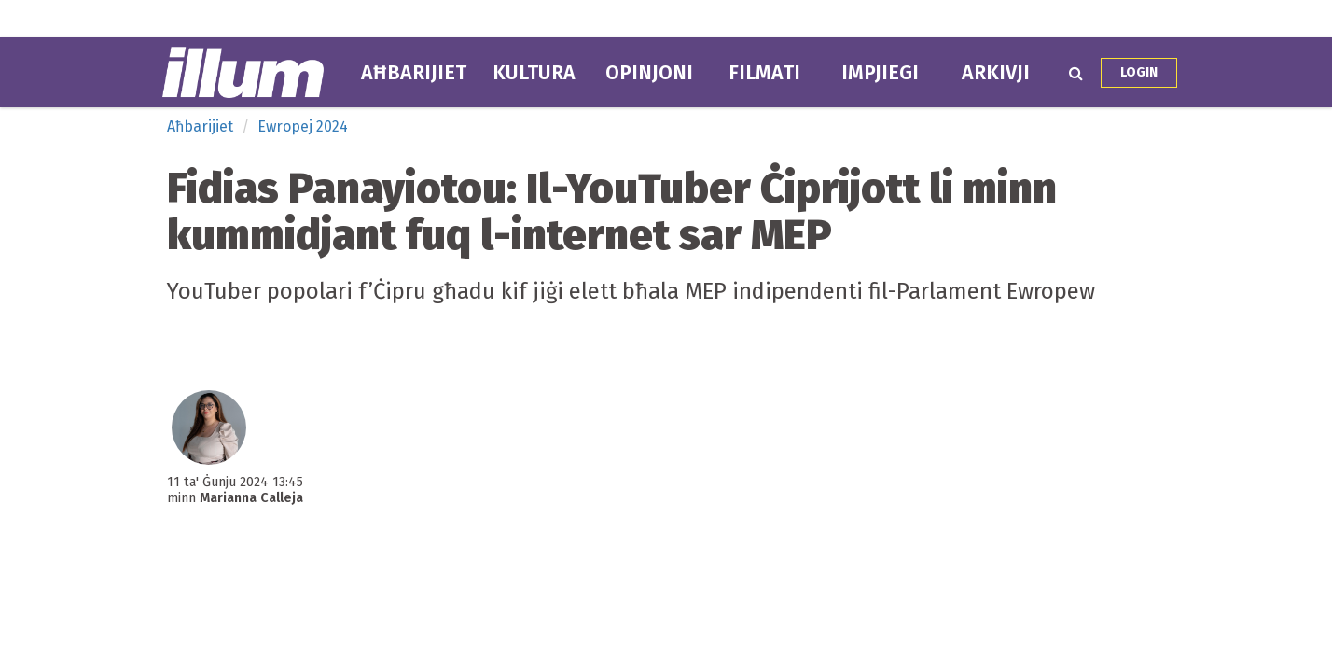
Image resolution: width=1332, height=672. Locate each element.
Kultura (534, 73)
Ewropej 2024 (302, 126)
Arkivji (996, 73)
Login (1139, 72)
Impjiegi (880, 73)
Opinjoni (649, 73)
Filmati (764, 73)
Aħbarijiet (413, 73)
